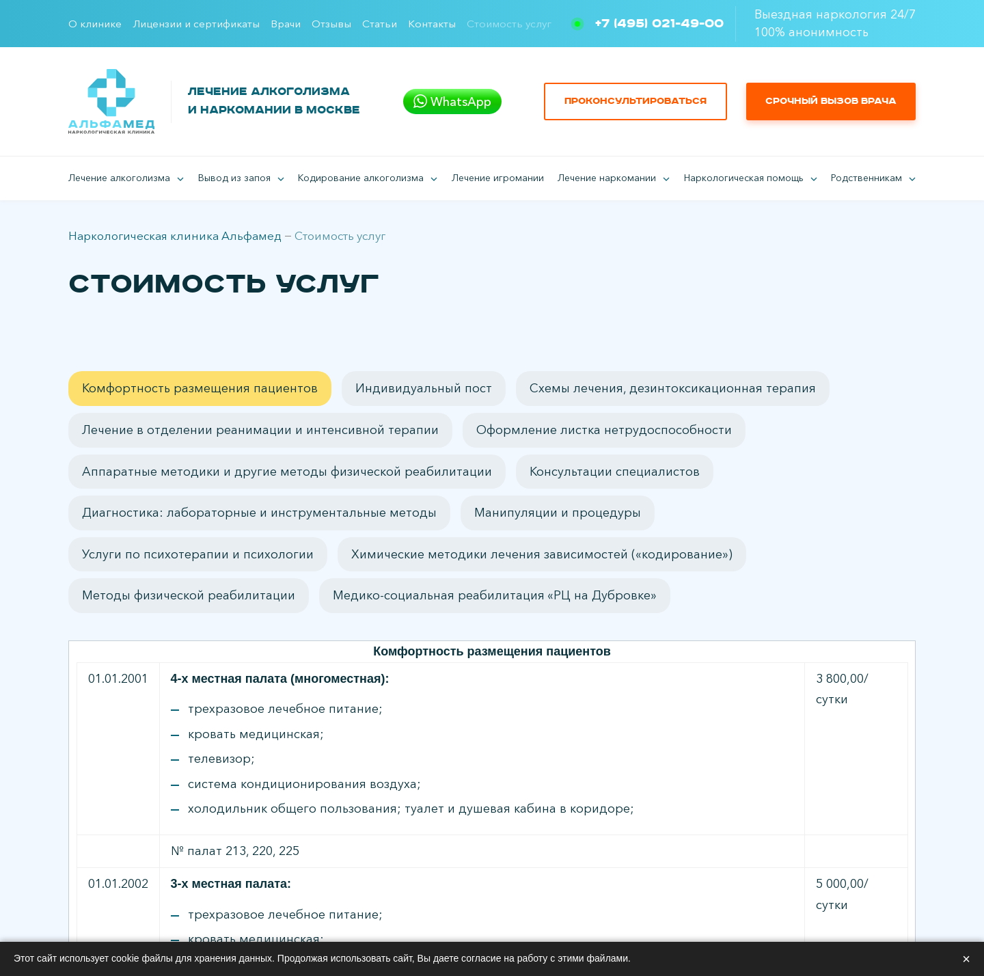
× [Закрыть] (966, 959)
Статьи (379, 23)
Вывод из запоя (234, 178)
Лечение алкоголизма (119, 178)
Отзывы (331, 23)
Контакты (432, 23)
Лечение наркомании (607, 178)
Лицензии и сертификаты (196, 23)
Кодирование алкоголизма (361, 178)
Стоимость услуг (509, 23)
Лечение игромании (498, 178)
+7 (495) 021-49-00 (659, 23)
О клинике (95, 23)
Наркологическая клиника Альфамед (175, 235)
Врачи (286, 23)
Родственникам (866, 178)
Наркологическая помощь (744, 178)
